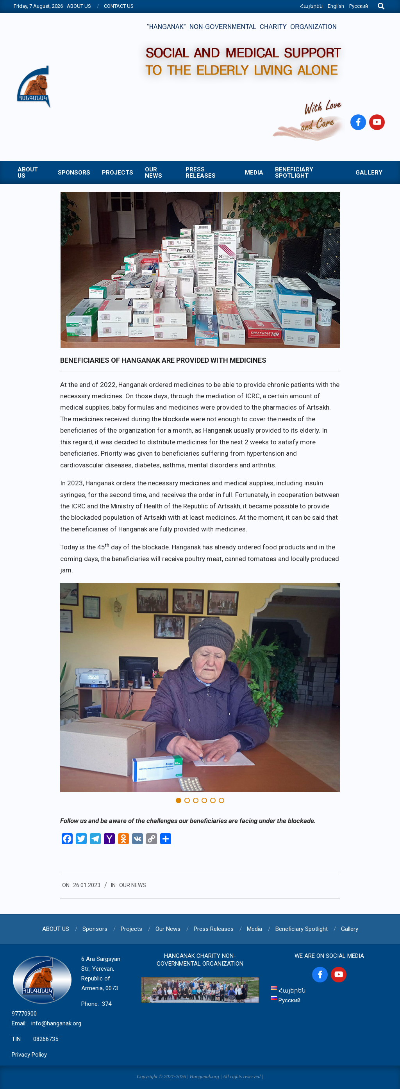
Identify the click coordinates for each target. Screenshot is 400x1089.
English (336, 6)
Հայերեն (311, 6)
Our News (132, 885)
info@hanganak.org (56, 1023)
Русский (358, 6)
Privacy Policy (29, 1054)
